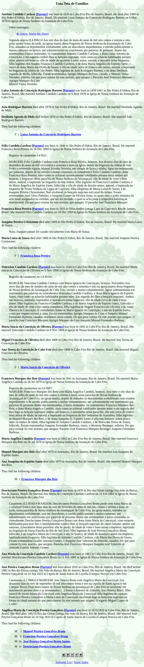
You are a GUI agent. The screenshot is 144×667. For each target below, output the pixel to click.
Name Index (81, 662)
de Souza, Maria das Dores (32, 33)
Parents (42, 14)
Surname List (64, 662)
